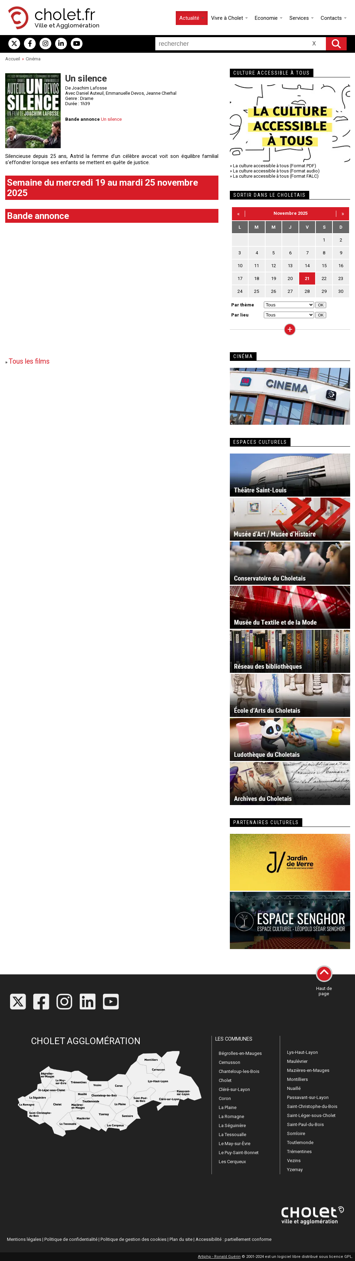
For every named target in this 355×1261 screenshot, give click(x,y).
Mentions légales (24, 1239)
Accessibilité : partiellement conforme (233, 1239)
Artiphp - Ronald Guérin (219, 1256)
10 (239, 265)
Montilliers (297, 1079)
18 (256, 278)
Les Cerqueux (232, 1161)
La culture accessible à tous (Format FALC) (276, 176)
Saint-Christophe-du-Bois (312, 1106)
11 (256, 265)
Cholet (225, 1080)
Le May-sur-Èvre (234, 1143)
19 (273, 278)
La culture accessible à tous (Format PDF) (274, 165)
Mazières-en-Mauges (308, 1070)
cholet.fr (64, 14)
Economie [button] (269, 18)
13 (290, 265)
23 (340, 278)
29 (324, 291)
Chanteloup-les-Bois (239, 1071)
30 (340, 291)
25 (256, 291)
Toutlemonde (300, 1142)
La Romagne (231, 1116)
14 (307, 265)
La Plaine (227, 1107)
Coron (225, 1098)
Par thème (242, 304)
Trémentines (299, 1151)
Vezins (294, 1160)
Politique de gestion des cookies (133, 1239)
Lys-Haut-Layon (302, 1052)
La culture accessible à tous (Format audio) (276, 171)
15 (324, 265)
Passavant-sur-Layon (308, 1097)
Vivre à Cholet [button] (229, 18)
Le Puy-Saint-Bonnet (239, 1152)
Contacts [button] (334, 18)
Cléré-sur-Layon (234, 1089)
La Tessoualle (232, 1134)
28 (307, 291)
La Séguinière (232, 1125)
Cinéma (33, 58)
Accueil (12, 58)
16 (340, 265)
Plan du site (181, 1239)
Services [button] (301, 18)
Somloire (296, 1133)
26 (273, 291)
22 (324, 278)
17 (239, 278)
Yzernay (295, 1169)
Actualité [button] (191, 18)
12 (273, 265)
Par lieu (240, 315)
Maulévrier (297, 1061)
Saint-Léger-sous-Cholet (311, 1115)
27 (290, 291)
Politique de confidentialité (70, 1239)
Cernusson (229, 1062)
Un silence (111, 119)
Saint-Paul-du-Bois (305, 1124)
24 (239, 291)
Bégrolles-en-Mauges (240, 1053)
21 (307, 278)
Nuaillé (294, 1088)
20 (290, 278)
